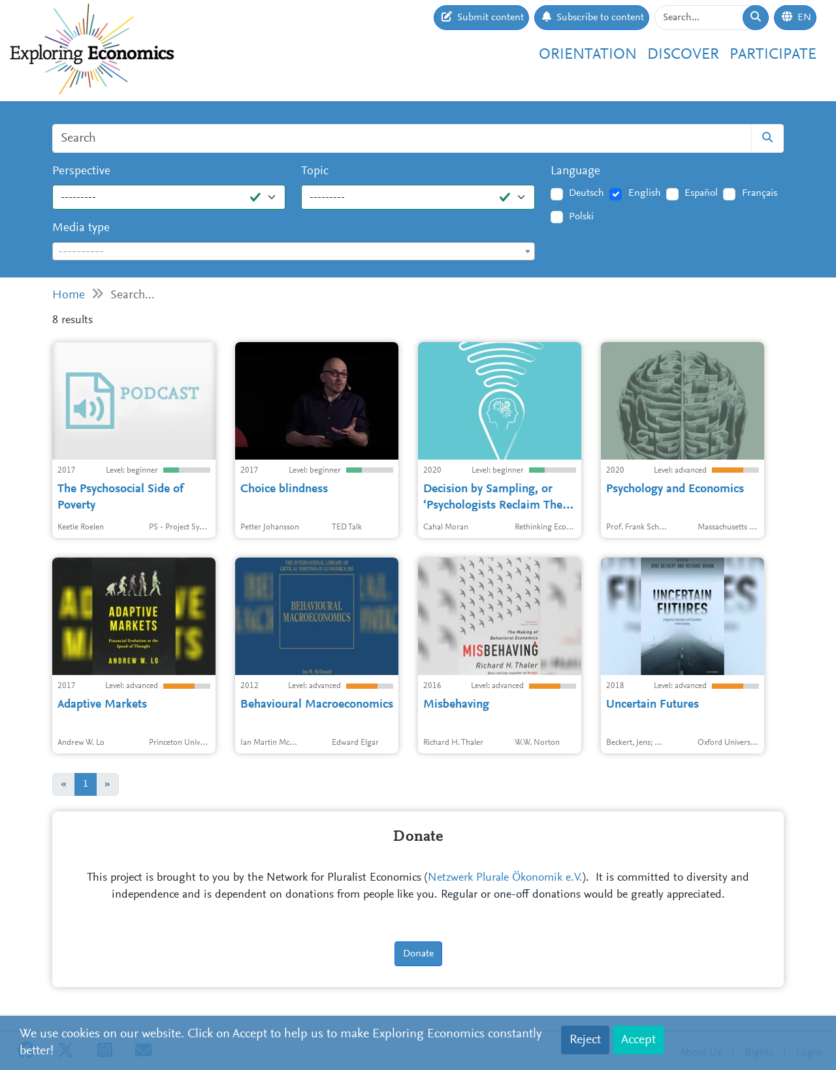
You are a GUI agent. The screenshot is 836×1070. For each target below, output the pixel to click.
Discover (683, 55)
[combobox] (293, 251)
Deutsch (586, 193)
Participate (773, 55)
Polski (581, 217)
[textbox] (293, 252)
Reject (585, 1039)
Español (701, 193)
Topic (315, 171)
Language (575, 171)
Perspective (81, 171)
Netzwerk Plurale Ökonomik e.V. (505, 878)
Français (759, 193)
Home (68, 295)
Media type (81, 228)
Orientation (588, 55)
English (644, 193)
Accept (638, 1039)
